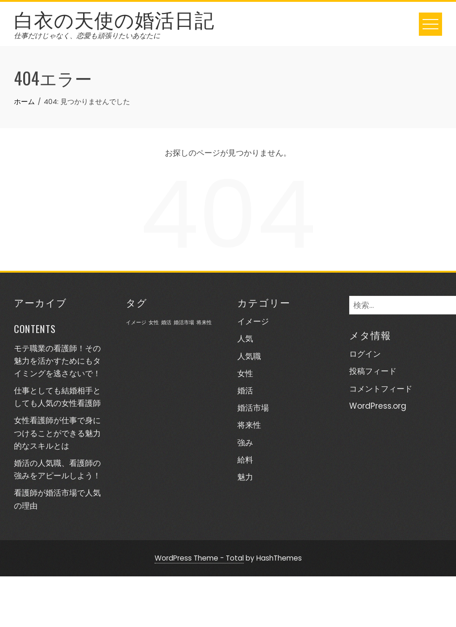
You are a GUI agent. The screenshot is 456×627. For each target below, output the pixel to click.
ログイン (365, 353)
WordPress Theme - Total (199, 558)
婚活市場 (253, 407)
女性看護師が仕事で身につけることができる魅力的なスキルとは (57, 433)
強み (245, 442)
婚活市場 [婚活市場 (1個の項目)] (184, 322)
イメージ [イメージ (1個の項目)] (136, 322)
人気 (245, 338)
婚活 (245, 390)
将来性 (249, 425)
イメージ (253, 321)
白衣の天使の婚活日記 (114, 18)
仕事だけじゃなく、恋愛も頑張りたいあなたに (87, 35)
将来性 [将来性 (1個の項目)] (204, 322)
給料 (245, 459)
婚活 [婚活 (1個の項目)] (166, 322)
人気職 (249, 356)
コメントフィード (380, 388)
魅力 (245, 477)
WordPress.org (377, 405)
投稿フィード (373, 371)
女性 (245, 373)
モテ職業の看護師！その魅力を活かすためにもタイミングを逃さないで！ (57, 361)
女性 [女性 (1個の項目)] (154, 322)
